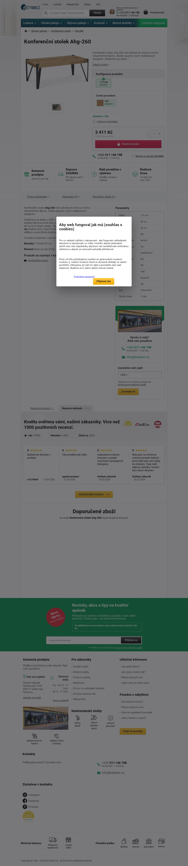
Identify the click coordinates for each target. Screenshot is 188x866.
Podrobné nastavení (84, 276)
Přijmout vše (104, 281)
